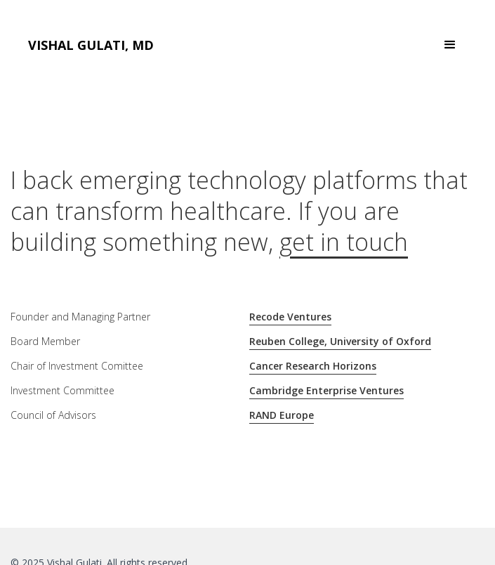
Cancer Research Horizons (312, 365)
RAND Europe (281, 415)
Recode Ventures (290, 316)
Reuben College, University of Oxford (340, 341)
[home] (91, 45)
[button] (450, 45)
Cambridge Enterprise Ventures (326, 390)
